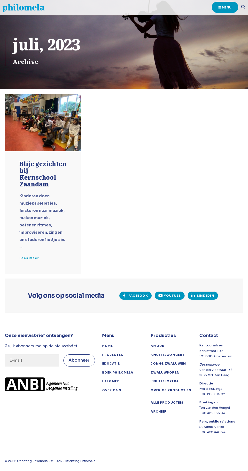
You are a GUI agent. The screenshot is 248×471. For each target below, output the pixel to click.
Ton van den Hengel (214, 408)
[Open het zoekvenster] (242, 7)
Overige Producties (171, 390)
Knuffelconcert (168, 355)
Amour (157, 346)
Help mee (110, 381)
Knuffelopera (165, 381)
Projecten (113, 355)
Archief (158, 411)
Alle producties (167, 402)
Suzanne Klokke (211, 427)
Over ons (111, 390)
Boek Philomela (117, 372)
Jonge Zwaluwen (168, 363)
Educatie (111, 363)
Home (107, 346)
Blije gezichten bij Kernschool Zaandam (42, 174)
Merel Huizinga (210, 389)
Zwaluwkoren (165, 372)
